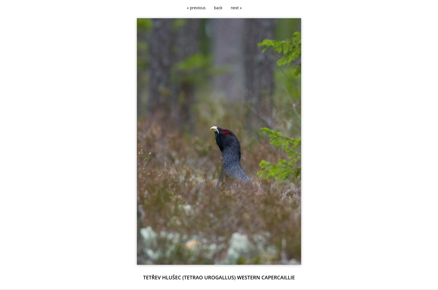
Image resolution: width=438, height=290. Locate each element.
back (218, 7)
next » (236, 7)
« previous (196, 7)
